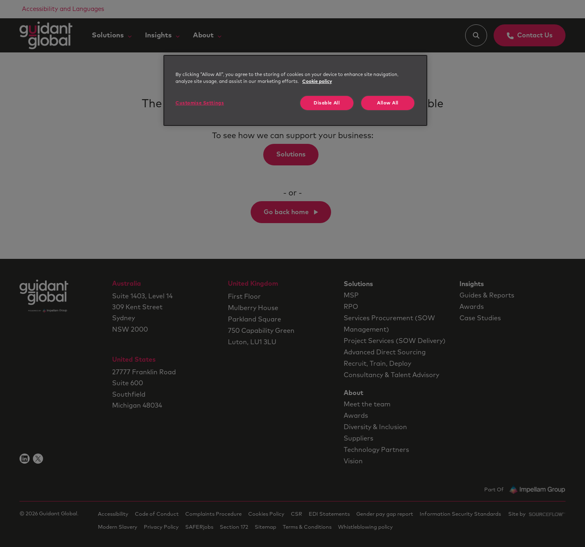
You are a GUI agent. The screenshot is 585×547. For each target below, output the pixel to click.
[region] (295, 90)
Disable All (327, 103)
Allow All (388, 103)
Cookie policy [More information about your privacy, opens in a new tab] (317, 81)
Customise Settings (200, 103)
